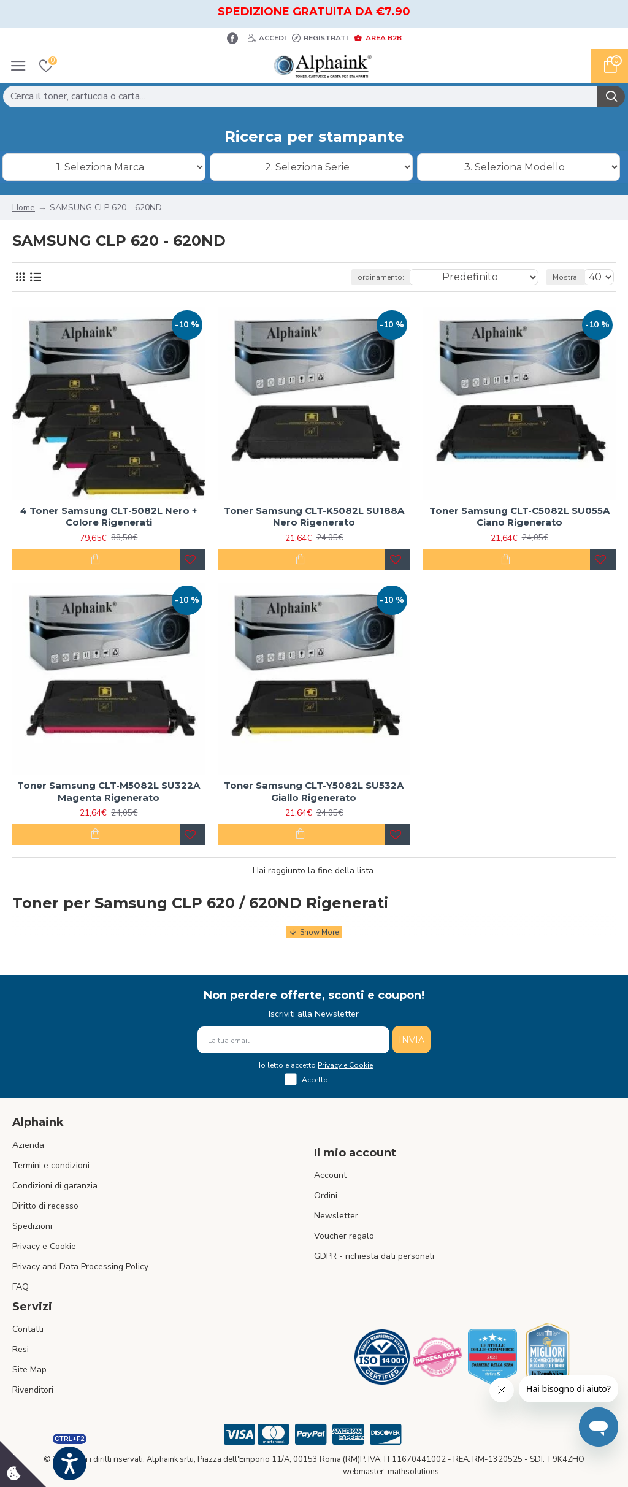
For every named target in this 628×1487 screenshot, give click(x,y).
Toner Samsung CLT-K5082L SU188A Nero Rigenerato (314, 517)
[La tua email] (293, 1039)
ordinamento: (381, 277)
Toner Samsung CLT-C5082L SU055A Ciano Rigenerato (519, 517)
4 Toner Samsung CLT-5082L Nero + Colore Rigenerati (108, 517)
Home (23, 207)
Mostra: (566, 277)
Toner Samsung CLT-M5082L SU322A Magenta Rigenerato (108, 791)
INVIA (411, 1039)
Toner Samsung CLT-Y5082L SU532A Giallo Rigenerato (314, 791)
